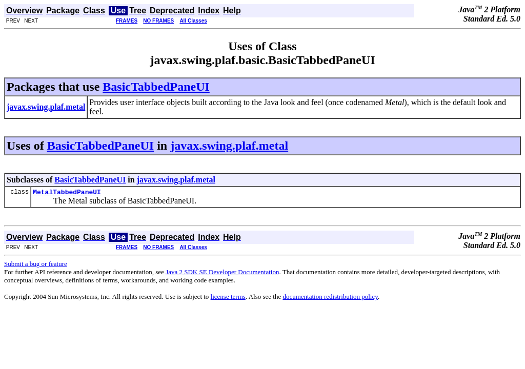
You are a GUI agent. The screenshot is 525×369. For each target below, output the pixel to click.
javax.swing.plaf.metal (229, 145)
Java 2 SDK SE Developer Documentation (222, 273)
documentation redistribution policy (329, 298)
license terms (228, 298)
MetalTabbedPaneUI (67, 193)
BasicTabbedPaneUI (156, 86)
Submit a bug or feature (35, 265)
